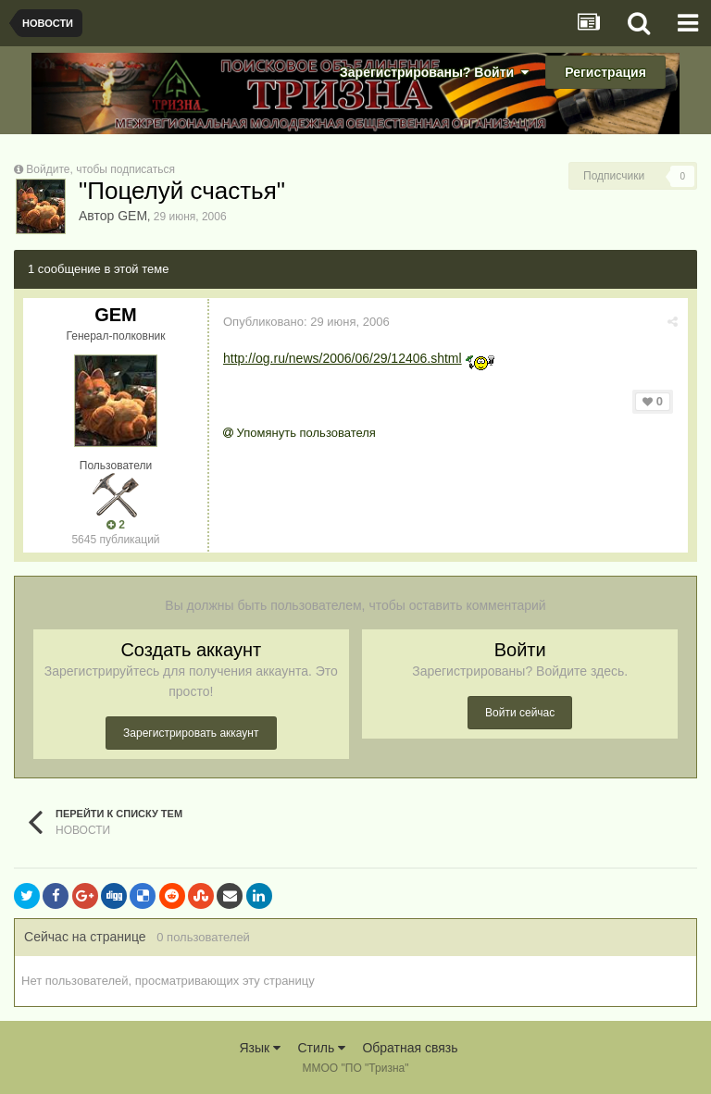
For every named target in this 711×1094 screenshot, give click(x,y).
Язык (260, 1047)
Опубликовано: (306, 322)
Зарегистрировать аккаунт (190, 733)
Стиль (321, 1047)
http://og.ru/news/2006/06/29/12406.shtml (342, 358)
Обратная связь (409, 1047)
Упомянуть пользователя (299, 433)
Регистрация (605, 72)
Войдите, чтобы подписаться (100, 169)
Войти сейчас (520, 712)
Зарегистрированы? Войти (434, 72)
